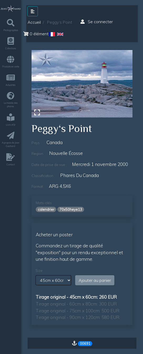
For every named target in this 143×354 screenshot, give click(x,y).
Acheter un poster (54, 234)
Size (39, 270)
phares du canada (79, 175)
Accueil (34, 22)
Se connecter (96, 21)
